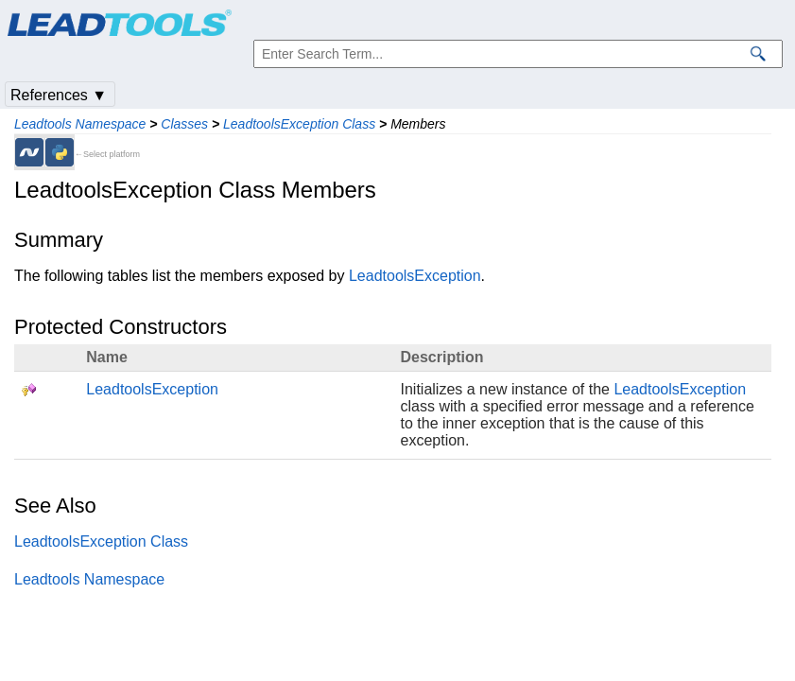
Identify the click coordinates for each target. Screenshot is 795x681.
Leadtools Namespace (80, 123)
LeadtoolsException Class (299, 123)
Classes (184, 123)
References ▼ (58, 95)
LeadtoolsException (415, 276)
